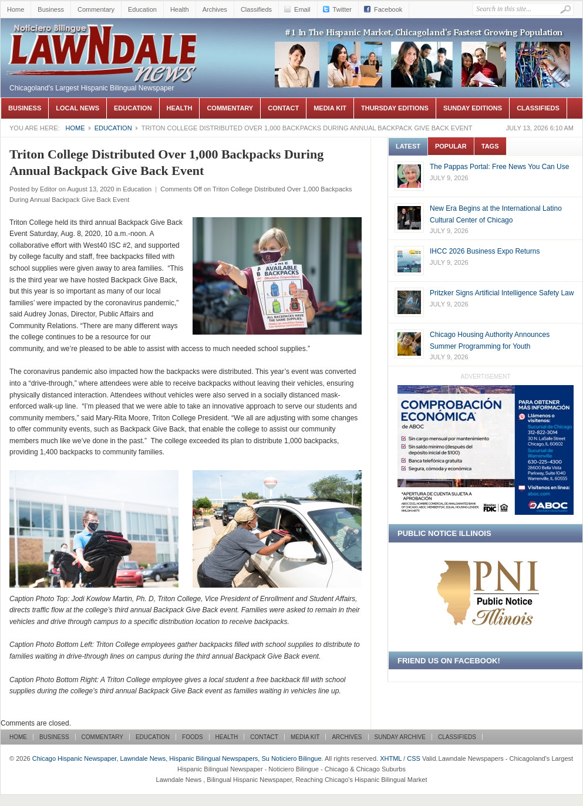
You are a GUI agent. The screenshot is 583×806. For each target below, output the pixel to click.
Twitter (342, 9)
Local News (77, 108)
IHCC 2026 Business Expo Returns (485, 251)
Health (179, 9)
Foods (192, 737)
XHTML (391, 758)
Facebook (388, 9)
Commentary (95, 9)
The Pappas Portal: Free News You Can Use (499, 167)
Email (302, 9)
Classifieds (256, 9)
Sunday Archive (400, 737)
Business (51, 9)
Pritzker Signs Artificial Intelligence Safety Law (502, 293)
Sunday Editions (472, 108)
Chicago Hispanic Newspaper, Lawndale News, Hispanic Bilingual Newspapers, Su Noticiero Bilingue (103, 35)
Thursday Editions (395, 108)
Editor (48, 189)
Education (142, 9)
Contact (283, 108)
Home (15, 9)
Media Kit (330, 108)
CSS (413, 758)
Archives (215, 9)
